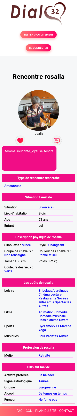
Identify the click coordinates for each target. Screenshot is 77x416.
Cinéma (44, 294)
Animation (46, 312)
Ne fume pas (48, 400)
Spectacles (63, 302)
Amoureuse (12, 186)
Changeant (56, 245)
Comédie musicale (52, 316)
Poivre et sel (48, 255)
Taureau (45, 381)
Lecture (56, 294)
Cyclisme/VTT (49, 326)
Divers (63, 320)
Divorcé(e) (46, 207)
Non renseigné (15, 255)
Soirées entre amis (53, 300)
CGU (29, 411)
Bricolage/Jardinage (53, 291)
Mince (26, 245)
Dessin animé (49, 320)
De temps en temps (53, 393)
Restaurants (47, 298)
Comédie (61, 312)
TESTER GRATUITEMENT (38, 34)
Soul (42, 336)
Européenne (47, 387)
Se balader (46, 375)
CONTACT (66, 411)
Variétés (52, 336)
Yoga (42, 330)
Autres (43, 306)
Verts (8, 271)
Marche (65, 326)
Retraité (44, 355)
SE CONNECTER (38, 47)
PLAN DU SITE (45, 411)
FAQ (20, 411)
